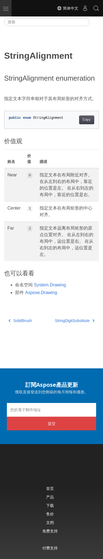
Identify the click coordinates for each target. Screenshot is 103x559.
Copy (87, 120)
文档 (50, 522)
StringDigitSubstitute (74, 320)
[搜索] (47, 22)
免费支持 (50, 530)
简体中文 (67, 8)
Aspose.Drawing (41, 292)
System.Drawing (50, 285)
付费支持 (50, 547)
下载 (50, 505)
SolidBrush (20, 320)
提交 (51, 423)
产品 (50, 496)
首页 (50, 488)
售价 (50, 513)
